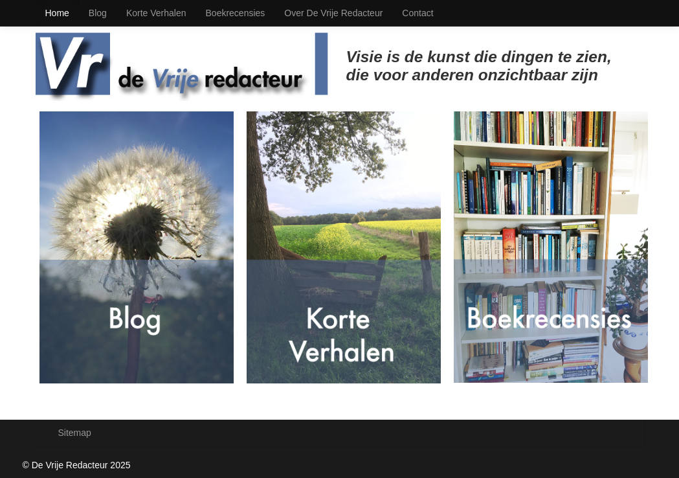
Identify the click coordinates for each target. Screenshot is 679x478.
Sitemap (74, 432)
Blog (98, 13)
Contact (417, 13)
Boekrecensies (235, 13)
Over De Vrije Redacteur (333, 13)
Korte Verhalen (156, 13)
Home (57, 13)
